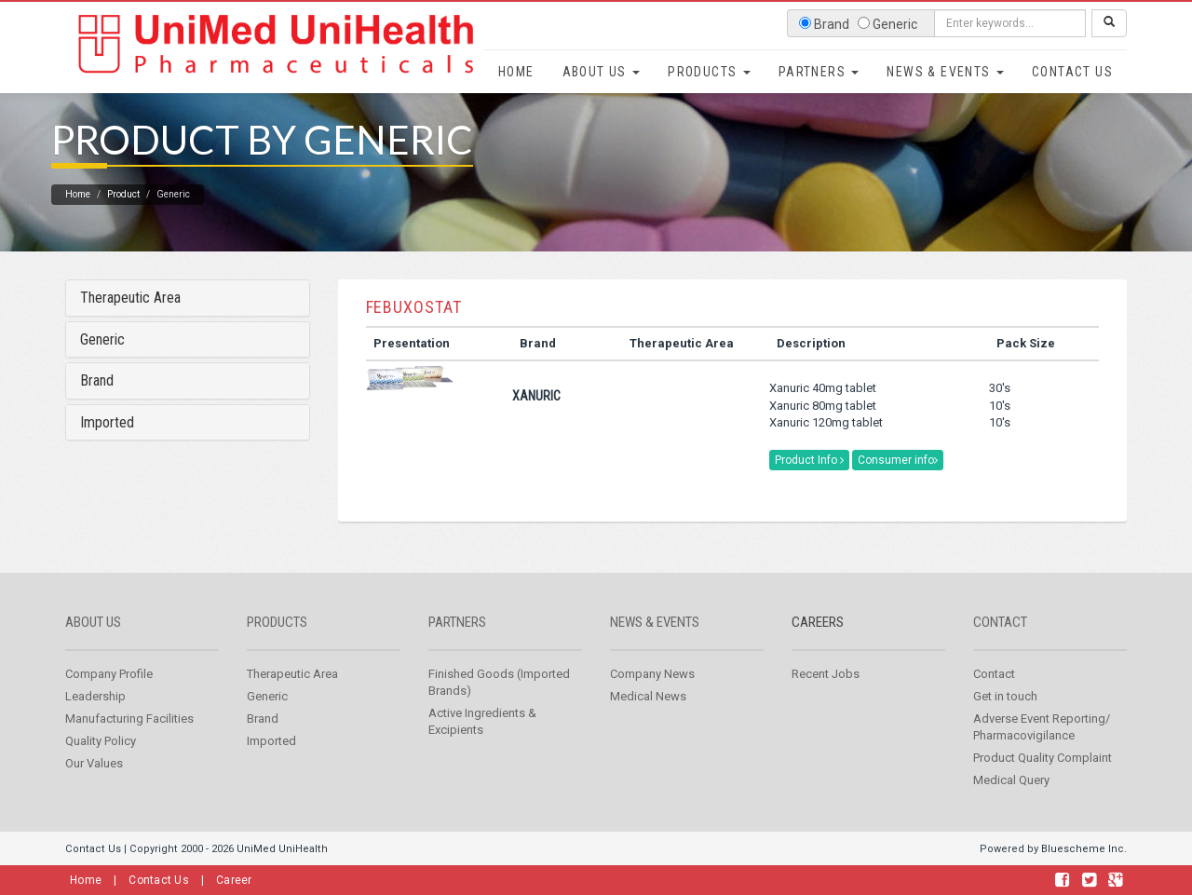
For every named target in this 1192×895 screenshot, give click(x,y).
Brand (97, 408)
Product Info (809, 488)
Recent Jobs (826, 702)
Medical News (648, 724)
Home (516, 71)
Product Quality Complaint (1042, 786)
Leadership (95, 724)
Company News (652, 702)
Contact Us (1072, 71)
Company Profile (109, 702)
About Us (601, 71)
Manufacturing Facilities (129, 746)
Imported (107, 450)
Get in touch (1005, 724)
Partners (819, 71)
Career (234, 880)
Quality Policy (100, 769)
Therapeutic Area (130, 325)
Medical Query (1011, 808)
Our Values (94, 791)
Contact (1000, 650)
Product (123, 222)
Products (709, 71)
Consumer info (898, 488)
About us (93, 650)
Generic (102, 367)
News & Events (945, 71)
